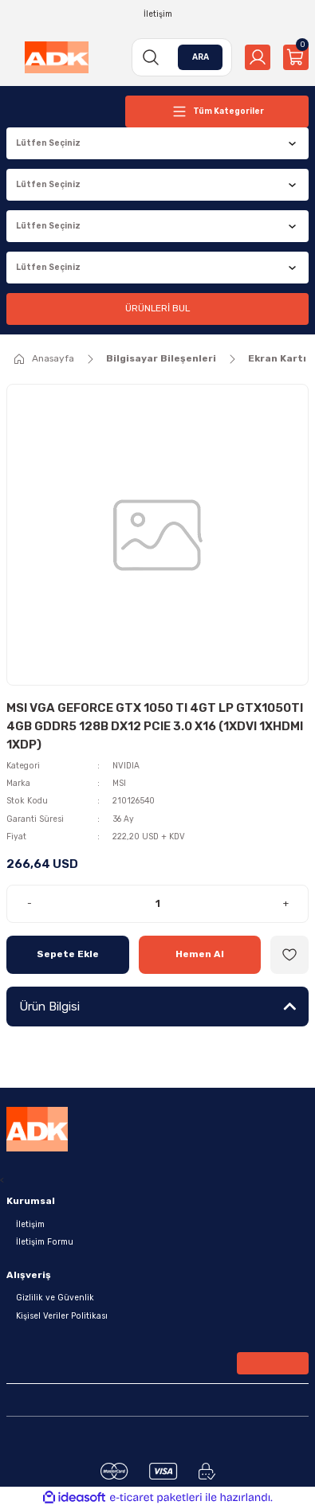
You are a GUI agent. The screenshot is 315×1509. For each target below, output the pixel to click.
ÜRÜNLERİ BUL (157, 308)
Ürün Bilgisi (49, 1006)
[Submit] (273, 1363)
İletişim (30, 1224)
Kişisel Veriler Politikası (62, 1316)
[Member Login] (257, 57)
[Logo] (57, 57)
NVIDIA (126, 765)
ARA (200, 57)
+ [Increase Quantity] (286, 903)
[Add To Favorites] (289, 955)
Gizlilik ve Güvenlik (55, 1297)
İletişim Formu (44, 1242)
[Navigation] (217, 111)
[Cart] (296, 57)
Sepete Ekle (68, 954)
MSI (119, 783)
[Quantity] (157, 903)
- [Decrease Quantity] (29, 903)
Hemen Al (199, 954)
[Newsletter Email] (157, 1366)
